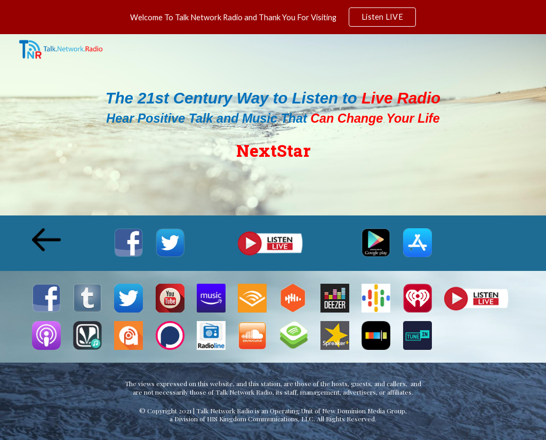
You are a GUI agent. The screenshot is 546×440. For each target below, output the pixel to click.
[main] (273, 124)
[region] (273, 17)
